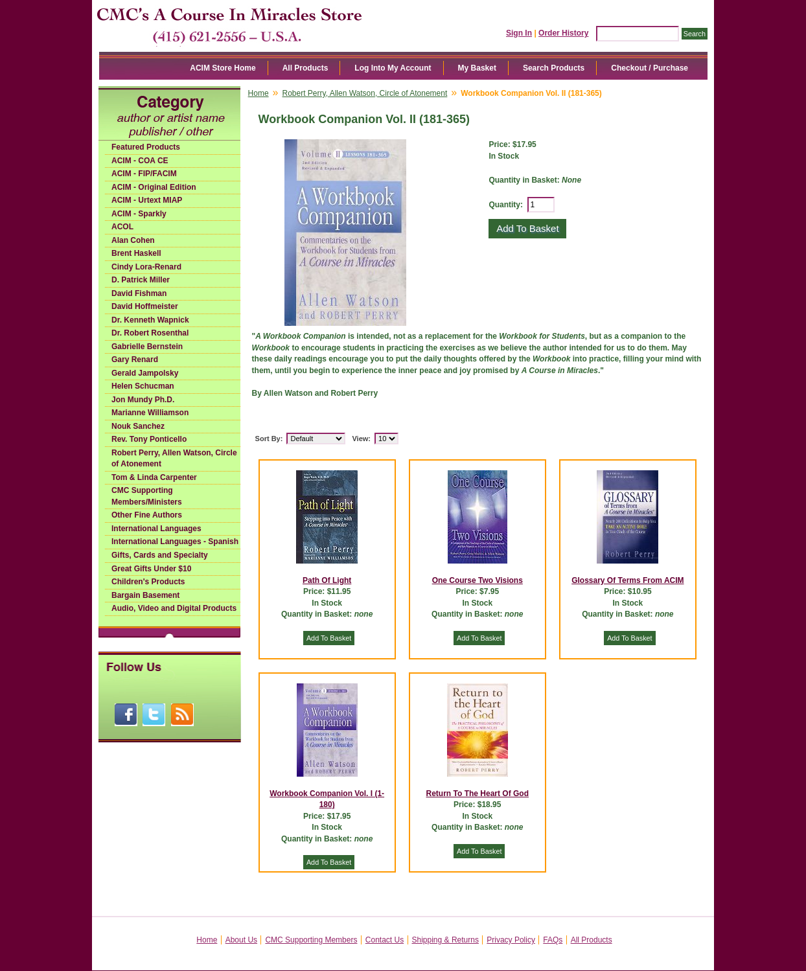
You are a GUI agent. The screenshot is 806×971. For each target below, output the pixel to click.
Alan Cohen (133, 240)
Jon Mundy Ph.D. (142, 399)
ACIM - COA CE (139, 160)
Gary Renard (134, 359)
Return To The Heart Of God (477, 793)
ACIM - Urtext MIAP (146, 200)
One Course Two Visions (477, 580)
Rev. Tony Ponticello (149, 439)
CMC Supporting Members (311, 939)
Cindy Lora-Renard (146, 266)
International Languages (156, 528)
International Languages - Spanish (174, 541)
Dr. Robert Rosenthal (150, 332)
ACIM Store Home (222, 68)
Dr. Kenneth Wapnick (150, 320)
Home (258, 93)
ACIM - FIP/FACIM (144, 173)
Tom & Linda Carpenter (154, 477)
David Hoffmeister (144, 306)
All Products (305, 68)
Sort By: (269, 438)
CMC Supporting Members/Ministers (146, 496)
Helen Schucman (142, 386)
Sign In (519, 33)
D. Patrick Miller (140, 279)
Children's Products (148, 581)
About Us (241, 939)
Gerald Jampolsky (144, 373)
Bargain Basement (145, 595)
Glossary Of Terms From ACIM (627, 580)
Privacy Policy (511, 939)
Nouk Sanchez (138, 426)
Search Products (553, 68)
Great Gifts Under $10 (151, 568)
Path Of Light (327, 580)
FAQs (552, 939)
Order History (563, 33)
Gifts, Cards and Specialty (159, 555)
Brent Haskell (136, 253)
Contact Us (384, 939)
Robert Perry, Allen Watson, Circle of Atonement (174, 458)
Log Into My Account (392, 68)
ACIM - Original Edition (153, 187)
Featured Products (145, 147)
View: (361, 438)
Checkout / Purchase (649, 68)
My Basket (477, 68)
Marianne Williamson (150, 412)
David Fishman (139, 293)
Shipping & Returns (445, 939)
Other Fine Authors (146, 515)
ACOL (122, 226)
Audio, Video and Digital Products (173, 608)
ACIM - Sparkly (139, 213)
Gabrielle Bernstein (147, 346)
